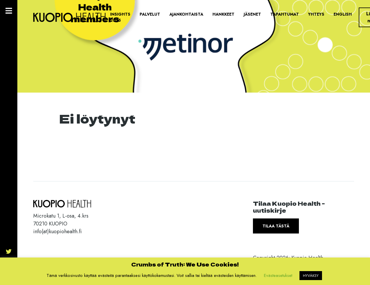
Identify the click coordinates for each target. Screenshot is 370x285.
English (343, 14)
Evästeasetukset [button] (278, 275)
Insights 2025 (120, 17)
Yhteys (316, 14)
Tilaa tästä (275, 226)
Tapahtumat (284, 14)
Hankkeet (223, 14)
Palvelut (150, 14)
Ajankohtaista (186, 14)
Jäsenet (252, 14)
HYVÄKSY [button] (311, 275)
